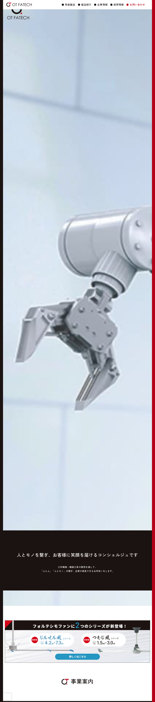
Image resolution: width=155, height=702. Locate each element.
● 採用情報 (117, 4)
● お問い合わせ (135, 4)
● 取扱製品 (68, 4)
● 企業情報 (101, 4)
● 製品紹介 (84, 4)
